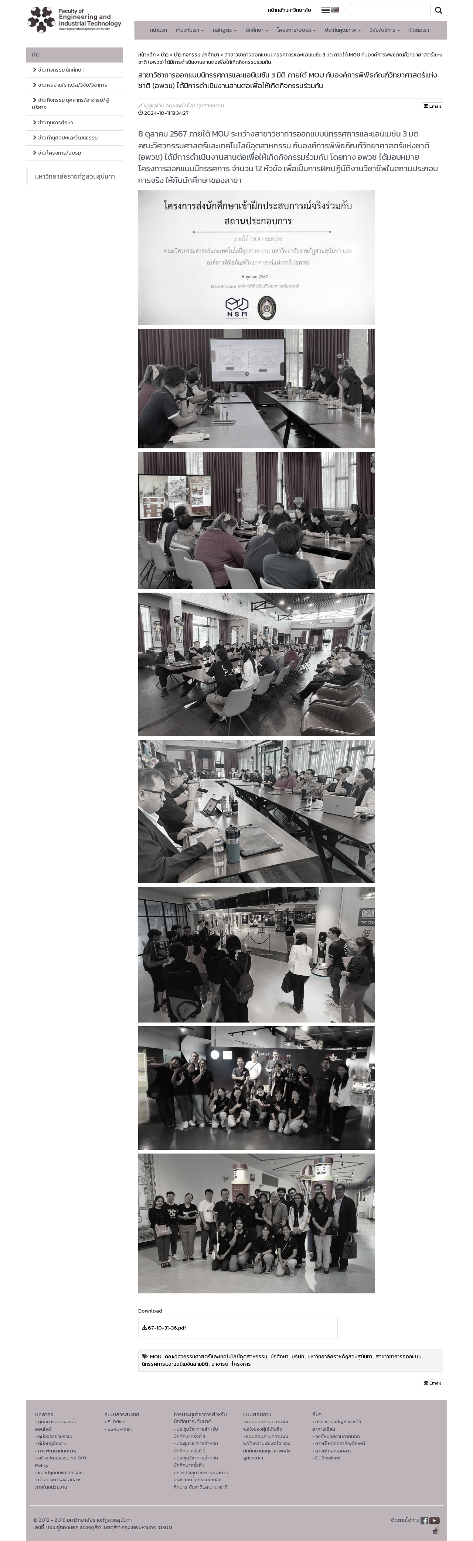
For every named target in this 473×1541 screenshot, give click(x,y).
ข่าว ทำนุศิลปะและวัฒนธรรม (65, 138)
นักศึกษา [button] (257, 30)
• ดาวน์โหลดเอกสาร (332, 1450)
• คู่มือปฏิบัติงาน (51, 1443)
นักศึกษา (279, 1357)
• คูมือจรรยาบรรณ (53, 1436)
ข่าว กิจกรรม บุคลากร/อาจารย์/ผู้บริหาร (70, 103)
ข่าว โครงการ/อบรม (56, 153)
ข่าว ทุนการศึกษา (52, 123)
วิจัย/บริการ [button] (385, 30)
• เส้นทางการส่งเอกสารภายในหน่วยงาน (58, 1483)
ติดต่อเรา (419, 30)
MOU (155, 1357)
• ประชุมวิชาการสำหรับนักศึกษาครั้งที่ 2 (196, 1447)
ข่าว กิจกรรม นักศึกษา (58, 70)
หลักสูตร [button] (225, 30)
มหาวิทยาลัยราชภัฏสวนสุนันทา (75, 176)
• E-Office (115, 1421)
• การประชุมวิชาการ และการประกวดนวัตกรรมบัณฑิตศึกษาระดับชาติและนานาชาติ (201, 1479)
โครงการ (241, 1364)
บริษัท (298, 1357)
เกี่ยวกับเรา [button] (190, 30)
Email (432, 106)
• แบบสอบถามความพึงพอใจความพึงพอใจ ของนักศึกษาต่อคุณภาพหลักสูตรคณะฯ (267, 1447)
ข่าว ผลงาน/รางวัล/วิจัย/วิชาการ (69, 85)
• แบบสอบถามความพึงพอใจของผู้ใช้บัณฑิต (265, 1425)
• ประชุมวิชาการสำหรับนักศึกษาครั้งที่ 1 (196, 1461)
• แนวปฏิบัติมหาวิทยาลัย (59, 1472)
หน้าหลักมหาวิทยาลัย (289, 10)
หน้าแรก (158, 30)
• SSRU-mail (118, 1429)
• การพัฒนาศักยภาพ (55, 1450)
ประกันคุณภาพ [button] (343, 30)
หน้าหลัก (147, 55)
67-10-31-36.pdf (167, 1328)
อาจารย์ (219, 1364)
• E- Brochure (326, 1457)
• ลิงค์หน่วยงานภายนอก (336, 1436)
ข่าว (36, 55)
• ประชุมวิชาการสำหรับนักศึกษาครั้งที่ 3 (196, 1432)
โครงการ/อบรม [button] (296, 30)
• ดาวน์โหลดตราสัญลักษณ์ (338, 1443)
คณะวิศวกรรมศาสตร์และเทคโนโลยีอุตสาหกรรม (216, 1357)
